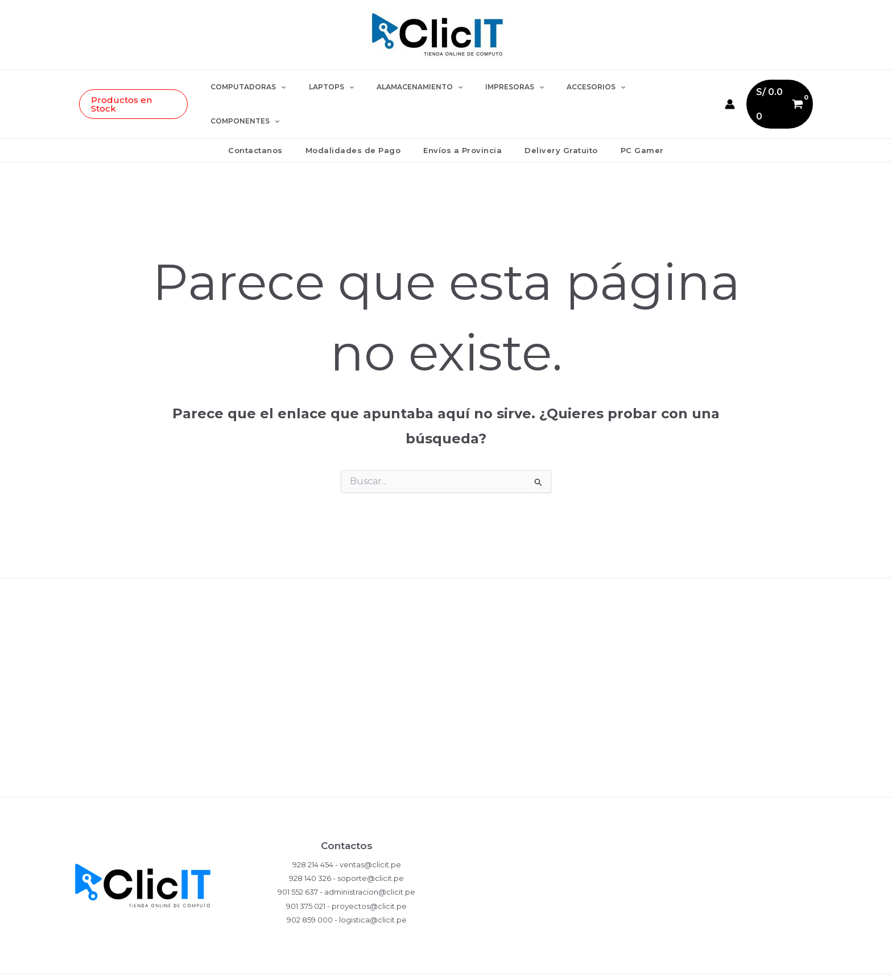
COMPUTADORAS (264, 87)
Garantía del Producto (446, 676)
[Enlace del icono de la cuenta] (711, 87)
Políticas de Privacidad (446, 602)
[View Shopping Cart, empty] (762, 87)
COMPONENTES (652, 87)
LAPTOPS (338, 87)
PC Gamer (626, 116)
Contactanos (271, 116)
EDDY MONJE (353, 959)
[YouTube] (665, 961)
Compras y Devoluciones (446, 639)
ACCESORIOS (575, 87)
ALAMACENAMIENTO (417, 87)
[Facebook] (636, 961)
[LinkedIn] (693, 961)
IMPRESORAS (503, 87)
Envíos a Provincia (462, 116)
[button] (152, 87)
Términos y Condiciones (446, 713)
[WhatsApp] (580, 961)
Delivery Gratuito (553, 116)
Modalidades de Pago (361, 116)
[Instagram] (608, 961)
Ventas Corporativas (446, 750)
